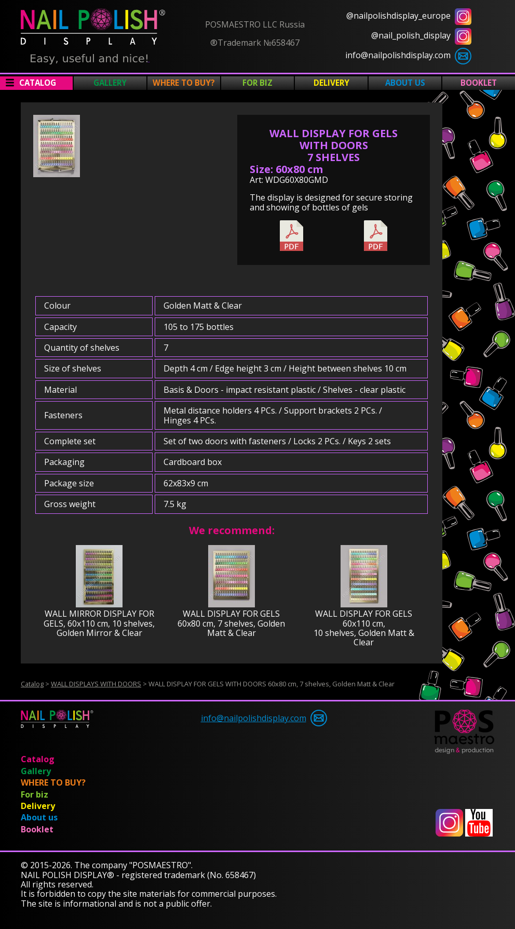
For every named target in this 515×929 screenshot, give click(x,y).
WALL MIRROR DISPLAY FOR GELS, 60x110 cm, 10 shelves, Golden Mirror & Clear (99, 623)
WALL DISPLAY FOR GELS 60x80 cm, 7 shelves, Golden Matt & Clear (231, 623)
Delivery (331, 82)
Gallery (110, 82)
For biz (257, 82)
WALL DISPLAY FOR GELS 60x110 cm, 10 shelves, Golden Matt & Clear (364, 628)
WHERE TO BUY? (184, 82)
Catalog (37, 82)
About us (405, 82)
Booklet (478, 82)
